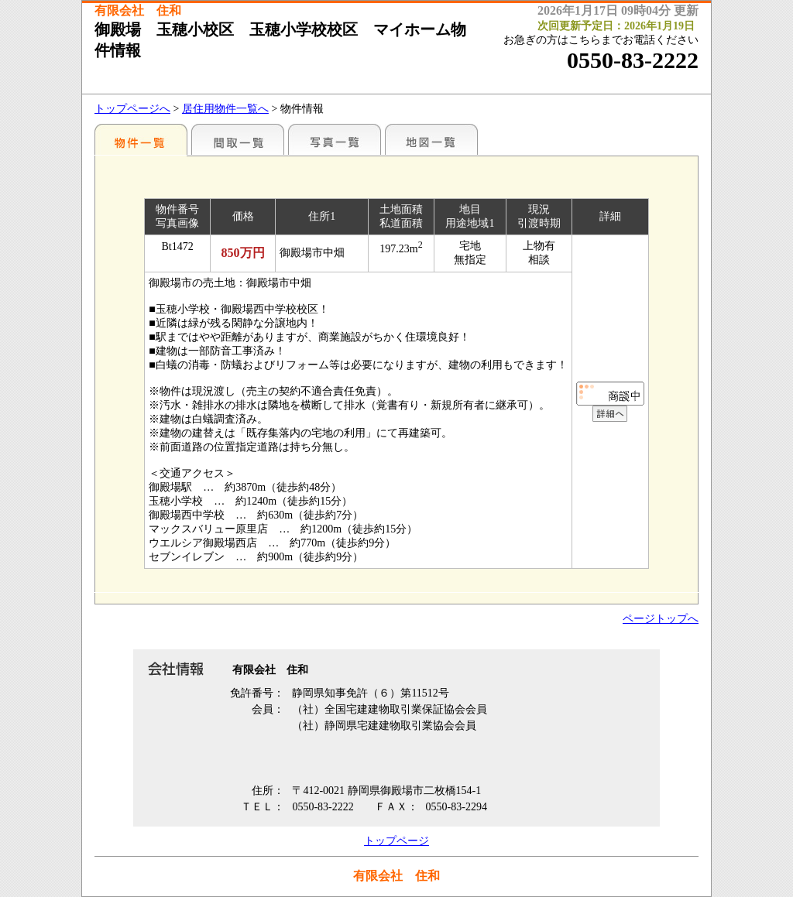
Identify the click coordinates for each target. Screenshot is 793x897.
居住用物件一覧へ (225, 109)
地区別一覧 (140, 139)
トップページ (396, 841)
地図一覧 (431, 139)
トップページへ (132, 109)
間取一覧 (237, 139)
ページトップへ (661, 619)
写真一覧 (334, 139)
